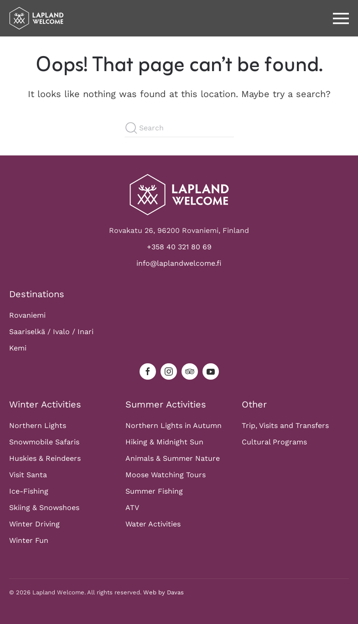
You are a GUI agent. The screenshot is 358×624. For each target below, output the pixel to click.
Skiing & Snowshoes (44, 507)
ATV (132, 507)
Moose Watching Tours (165, 474)
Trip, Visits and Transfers (285, 425)
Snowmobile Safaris (44, 442)
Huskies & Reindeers (45, 458)
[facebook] (148, 371)
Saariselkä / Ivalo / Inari (51, 331)
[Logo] (179, 194)
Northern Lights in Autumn (173, 425)
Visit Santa (28, 474)
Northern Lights (37, 425)
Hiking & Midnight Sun (164, 442)
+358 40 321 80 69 (179, 246)
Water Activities (153, 524)
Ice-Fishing (28, 491)
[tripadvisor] (190, 371)
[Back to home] (36, 18)
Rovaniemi (27, 315)
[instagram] (169, 371)
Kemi (17, 348)
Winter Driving (34, 524)
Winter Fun (28, 540)
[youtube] (210, 371)
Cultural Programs (274, 442)
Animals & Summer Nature (172, 458)
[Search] (179, 128)
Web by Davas (163, 592)
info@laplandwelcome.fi (179, 263)
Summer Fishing (154, 491)
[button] (341, 18)
